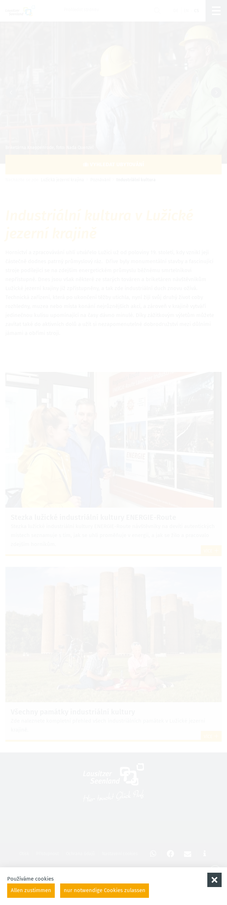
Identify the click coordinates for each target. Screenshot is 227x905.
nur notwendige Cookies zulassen (104, 890)
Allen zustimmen (31, 890)
